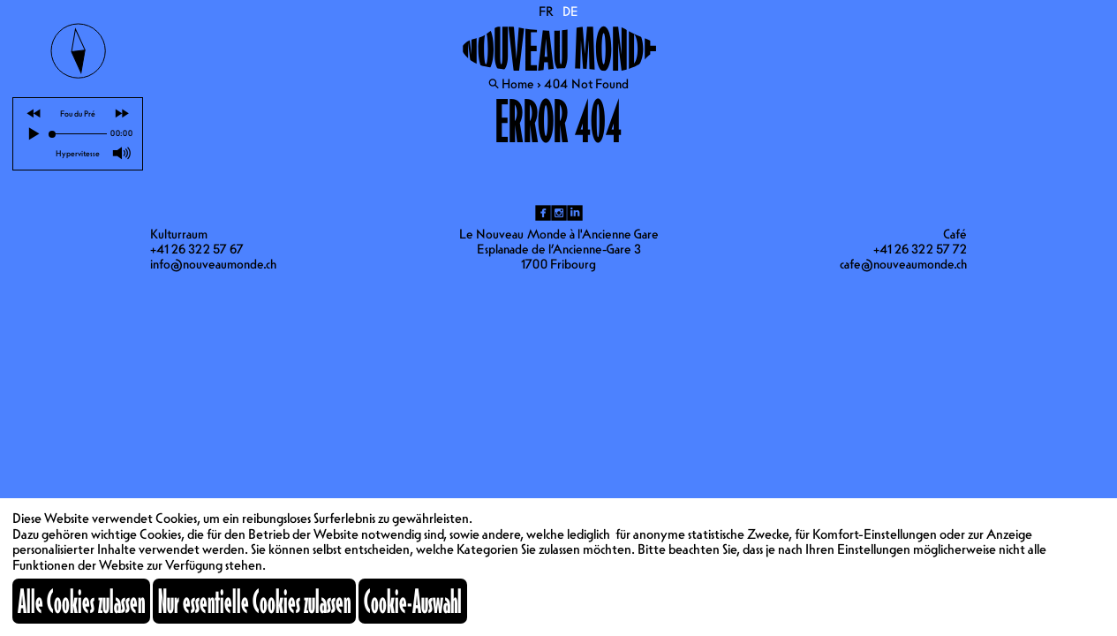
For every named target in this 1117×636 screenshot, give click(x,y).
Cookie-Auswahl (413, 600)
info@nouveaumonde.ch (213, 264)
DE (570, 11)
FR (547, 11)
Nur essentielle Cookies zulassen (254, 600)
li (575, 213)
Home (518, 84)
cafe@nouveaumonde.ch (903, 264)
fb (543, 213)
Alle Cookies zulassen (81, 600)
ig (559, 213)
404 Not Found (586, 84)
